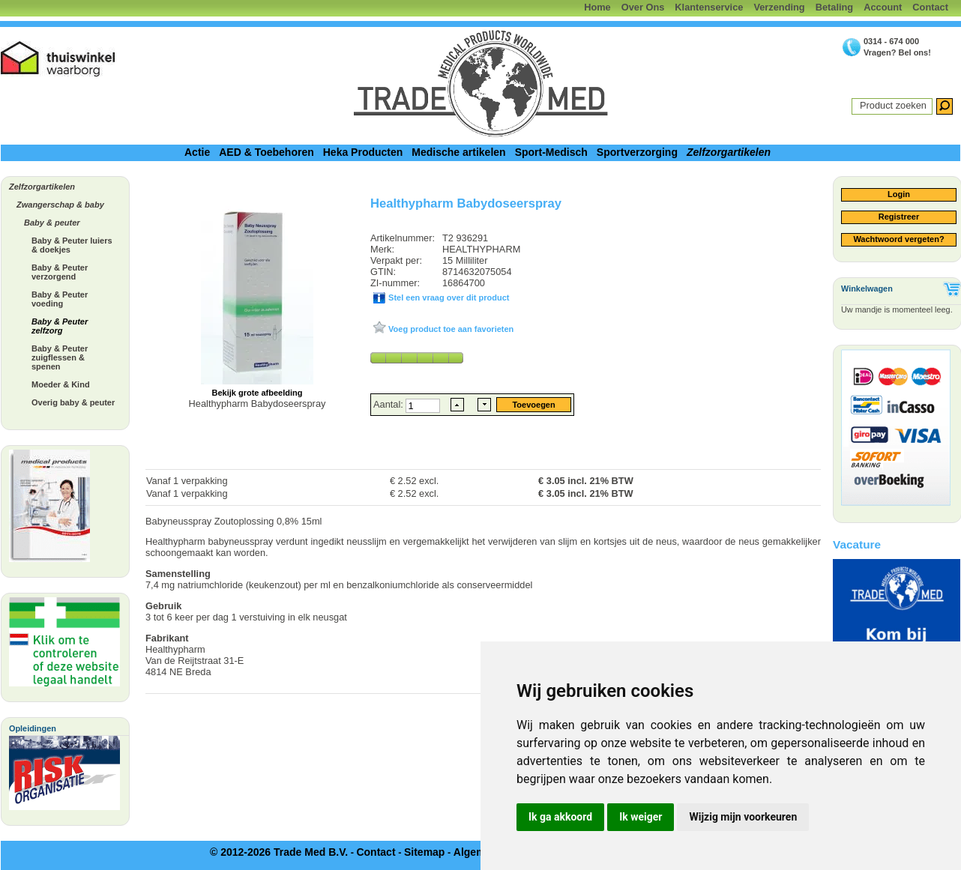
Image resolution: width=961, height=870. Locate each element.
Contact (930, 7)
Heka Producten (363, 152)
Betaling (834, 7)
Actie (197, 152)
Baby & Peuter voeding (59, 299)
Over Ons (643, 7)
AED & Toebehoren (266, 152)
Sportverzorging (637, 152)
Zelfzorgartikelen (729, 152)
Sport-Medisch (551, 152)
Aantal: (389, 404)
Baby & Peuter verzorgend (59, 272)
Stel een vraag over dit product (447, 297)
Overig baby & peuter (73, 402)
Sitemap (424, 852)
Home (597, 7)
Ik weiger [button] (640, 817)
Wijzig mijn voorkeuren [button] (743, 817)
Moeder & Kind (60, 384)
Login (899, 194)
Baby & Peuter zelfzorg (59, 326)
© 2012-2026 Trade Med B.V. (279, 852)
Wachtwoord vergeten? (898, 239)
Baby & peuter (52, 222)
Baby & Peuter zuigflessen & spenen (59, 357)
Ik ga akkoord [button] (560, 817)
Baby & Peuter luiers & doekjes (71, 245)
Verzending (778, 7)
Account (883, 7)
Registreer (899, 216)
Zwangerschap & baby (60, 204)
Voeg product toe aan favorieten (449, 328)
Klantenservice (709, 7)
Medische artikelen (458, 152)
